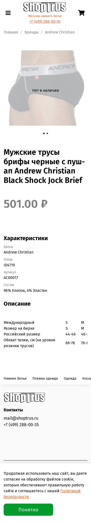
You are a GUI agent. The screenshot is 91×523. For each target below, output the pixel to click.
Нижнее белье (15, 378)
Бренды (32, 32)
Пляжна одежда (45, 378)
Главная (11, 32)
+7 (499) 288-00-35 (44, 21)
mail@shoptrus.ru (21, 418)
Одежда (70, 378)
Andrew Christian (60, 32)
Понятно (28, 510)
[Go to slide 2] (47, 133)
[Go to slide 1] (44, 133)
